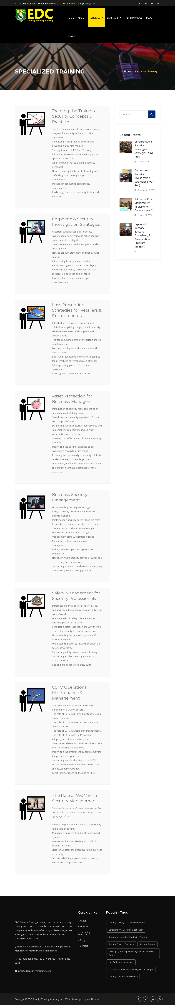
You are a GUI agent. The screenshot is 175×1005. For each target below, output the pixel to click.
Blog (149, 17)
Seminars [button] (114, 17)
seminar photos (137, 922)
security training (116, 922)
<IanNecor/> (93, 999)
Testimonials (133, 17)
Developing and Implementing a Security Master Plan (131, 953)
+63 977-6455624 (47, 958)
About (82, 17)
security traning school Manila (123, 976)
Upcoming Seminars (84, 933)
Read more (32, 938)
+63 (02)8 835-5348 (27, 958)
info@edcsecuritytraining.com (34, 970)
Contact (72, 36)
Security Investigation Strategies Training (128, 937)
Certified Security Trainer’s (121, 962)
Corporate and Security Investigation (126, 929)
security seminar (148, 944)
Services (83, 926)
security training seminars (121, 944)
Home (70, 17)
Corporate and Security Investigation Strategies (131, 969)
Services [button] (96, 17)
